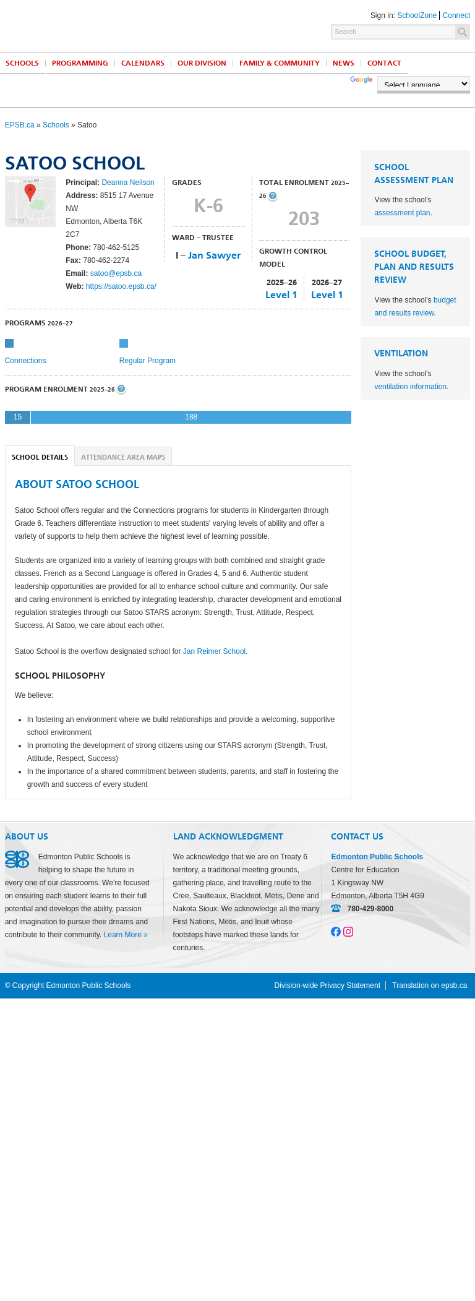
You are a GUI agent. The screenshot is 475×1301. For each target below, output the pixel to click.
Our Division (202, 63)
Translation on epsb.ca (429, 985)
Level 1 (281, 295)
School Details (40, 457)
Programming (80, 63)
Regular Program (147, 360)
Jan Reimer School (214, 651)
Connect (457, 15)
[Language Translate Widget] (423, 83)
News (343, 63)
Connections (25, 360)
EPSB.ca (20, 125)
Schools (56, 125)
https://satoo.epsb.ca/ (121, 286)
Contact (384, 63)
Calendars (143, 63)
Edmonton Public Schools (113, 25)
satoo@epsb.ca (116, 273)
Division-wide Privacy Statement (327, 985)
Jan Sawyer (214, 255)
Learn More (123, 934)
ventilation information (410, 386)
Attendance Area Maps (123, 457)
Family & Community (279, 63)
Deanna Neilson (127, 182)
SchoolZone (417, 15)
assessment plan (402, 212)
